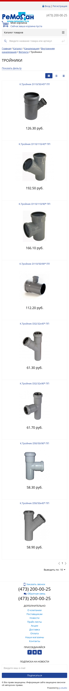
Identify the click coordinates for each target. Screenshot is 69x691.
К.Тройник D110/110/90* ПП (34, 204)
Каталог (17, 48)
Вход (47, 6)
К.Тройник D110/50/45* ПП (35, 84)
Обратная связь (34, 593)
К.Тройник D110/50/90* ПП (35, 263)
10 (62, 569)
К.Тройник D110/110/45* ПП (34, 144)
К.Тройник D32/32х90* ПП (34, 383)
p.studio (63, 687)
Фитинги (24, 52)
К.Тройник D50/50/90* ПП (34, 443)
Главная (6, 48)
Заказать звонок (34, 584)
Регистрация (60, 6)
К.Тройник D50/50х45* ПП (34, 503)
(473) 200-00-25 (57, 15)
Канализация (31, 48)
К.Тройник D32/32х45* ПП (34, 323)
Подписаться (34, 675)
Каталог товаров (34, 32)
